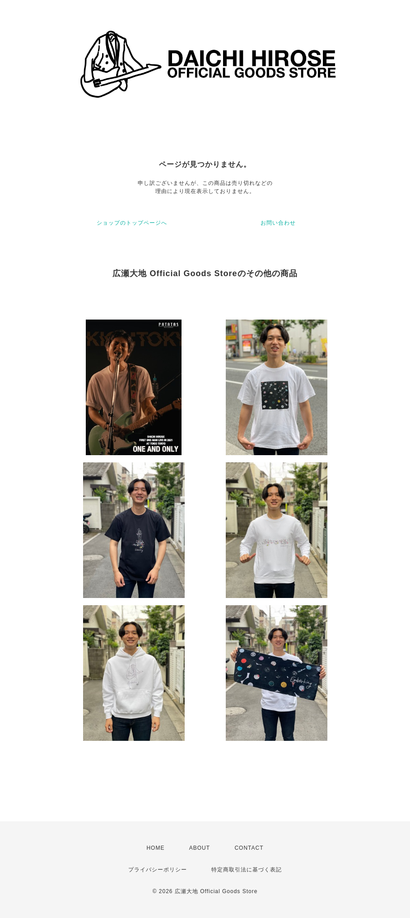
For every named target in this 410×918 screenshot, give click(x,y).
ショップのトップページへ (132, 223)
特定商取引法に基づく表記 (246, 869)
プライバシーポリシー (157, 869)
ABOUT (199, 848)
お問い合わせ (278, 223)
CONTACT (248, 848)
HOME (155, 848)
